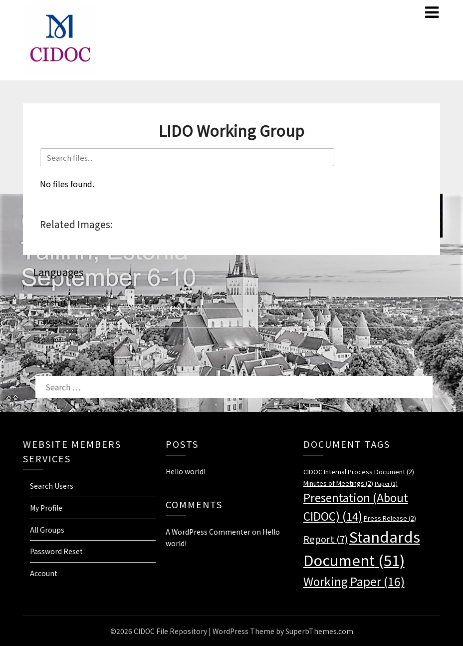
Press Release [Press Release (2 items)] (390, 518)
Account (43, 573)
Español (47, 339)
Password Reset (56, 551)
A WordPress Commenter (208, 532)
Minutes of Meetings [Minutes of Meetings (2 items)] (338, 483)
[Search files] (187, 157)
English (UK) (55, 302)
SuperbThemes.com (319, 631)
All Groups (47, 530)
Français (47, 321)
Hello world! (186, 471)
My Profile (46, 508)
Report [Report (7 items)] (325, 538)
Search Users (51, 486)
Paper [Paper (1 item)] (386, 483)
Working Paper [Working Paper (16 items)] (354, 581)
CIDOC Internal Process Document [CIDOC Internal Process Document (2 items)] (358, 471)
